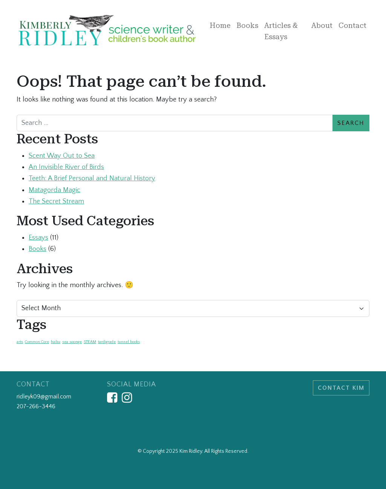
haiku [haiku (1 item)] (55, 342)
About (321, 25)
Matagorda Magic (54, 190)
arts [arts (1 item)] (20, 342)
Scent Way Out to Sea (62, 156)
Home (220, 25)
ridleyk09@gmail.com (44, 396)
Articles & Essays (281, 31)
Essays (38, 237)
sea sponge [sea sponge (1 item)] (72, 342)
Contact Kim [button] (341, 387)
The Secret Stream (56, 201)
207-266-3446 (36, 406)
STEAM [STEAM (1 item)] (90, 342)
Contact (352, 25)
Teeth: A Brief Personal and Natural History (92, 178)
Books (247, 25)
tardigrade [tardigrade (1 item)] (107, 342)
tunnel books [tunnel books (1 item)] (129, 342)
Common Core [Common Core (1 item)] (37, 342)
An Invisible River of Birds (66, 167)
